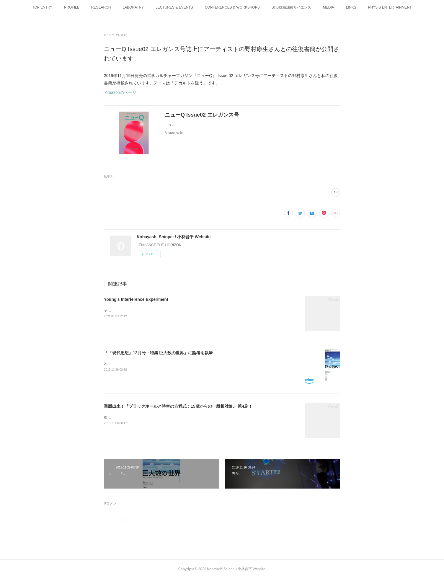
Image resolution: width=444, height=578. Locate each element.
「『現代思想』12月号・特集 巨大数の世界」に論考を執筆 (158, 352)
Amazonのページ (120, 92)
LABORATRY (133, 7)
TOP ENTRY (42, 7)
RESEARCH (101, 7)
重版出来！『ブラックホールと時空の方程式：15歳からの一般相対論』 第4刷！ (178, 406)
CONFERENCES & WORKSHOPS (232, 7)
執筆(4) (108, 176)
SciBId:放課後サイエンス (291, 7)
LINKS (351, 7)
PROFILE (71, 7)
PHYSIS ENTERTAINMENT (390, 7)
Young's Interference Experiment (136, 299)
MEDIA (328, 7)
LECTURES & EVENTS (174, 7)
